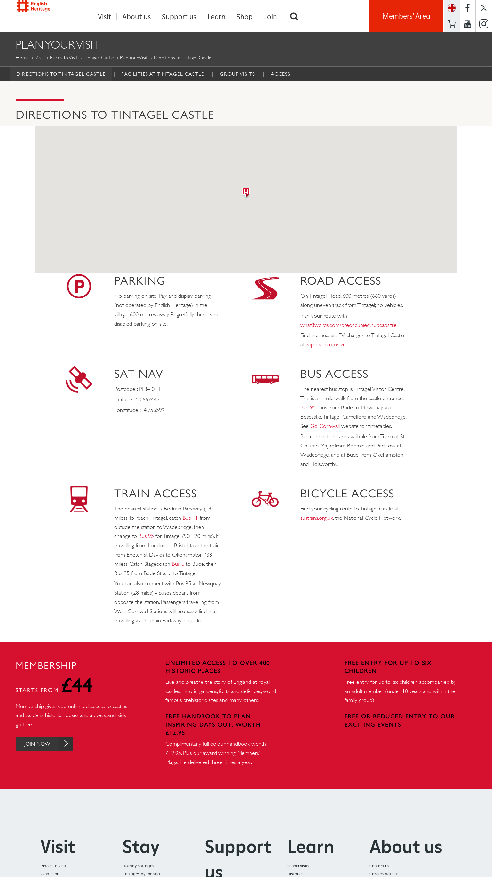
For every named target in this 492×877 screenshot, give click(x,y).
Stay (141, 846)
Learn (217, 16)
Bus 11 (190, 518)
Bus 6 (178, 564)
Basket (452, 24)
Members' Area (406, 16)
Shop (244, 16)
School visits (298, 866)
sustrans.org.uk (316, 518)
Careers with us (384, 874)
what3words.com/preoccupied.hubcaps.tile (348, 325)
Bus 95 (308, 408)
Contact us (379, 866)
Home (22, 58)
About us (136, 16)
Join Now (55, 744)
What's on (49, 874)
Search (294, 16)
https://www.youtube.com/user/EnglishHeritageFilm (467, 24)
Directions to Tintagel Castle (61, 74)
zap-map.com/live (326, 345)
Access (280, 74)
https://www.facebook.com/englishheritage (467, 8)
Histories (295, 874)
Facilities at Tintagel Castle (162, 74)
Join (270, 16)
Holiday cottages (138, 866)
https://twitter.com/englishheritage (484, 8)
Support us (179, 16)
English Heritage (45, 14)
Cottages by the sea (141, 874)
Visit (104, 16)
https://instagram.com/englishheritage (484, 24)
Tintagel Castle (99, 58)
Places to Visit (63, 58)
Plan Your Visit (133, 58)
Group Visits (237, 74)
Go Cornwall (325, 426)
